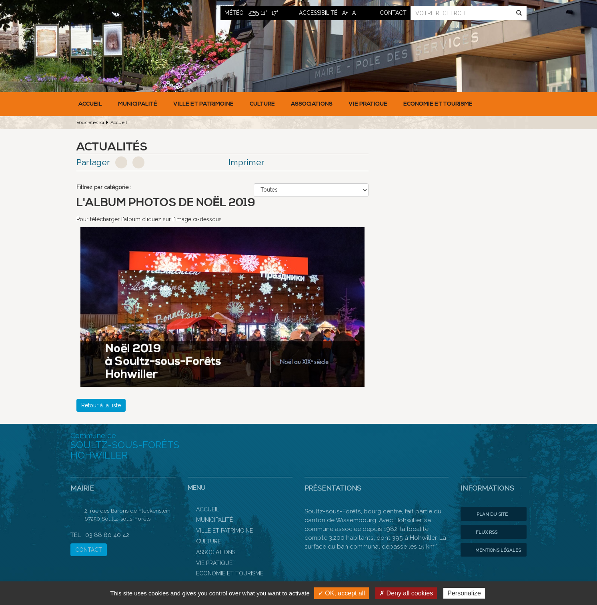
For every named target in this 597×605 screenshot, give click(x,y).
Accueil (90, 104)
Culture (262, 104)
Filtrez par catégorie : (103, 187)
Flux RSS (481, 532)
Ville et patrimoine (203, 104)
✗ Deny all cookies (406, 593)
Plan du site (486, 514)
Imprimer (246, 162)
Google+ (138, 162)
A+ (345, 13)
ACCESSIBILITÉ (318, 13)
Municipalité (137, 104)
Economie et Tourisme (438, 104)
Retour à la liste (101, 405)
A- (355, 13)
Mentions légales (493, 550)
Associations (312, 104)
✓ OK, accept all (341, 593)
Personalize (464, 593)
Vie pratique (368, 104)
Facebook (121, 162)
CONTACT (88, 550)
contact (393, 13)
